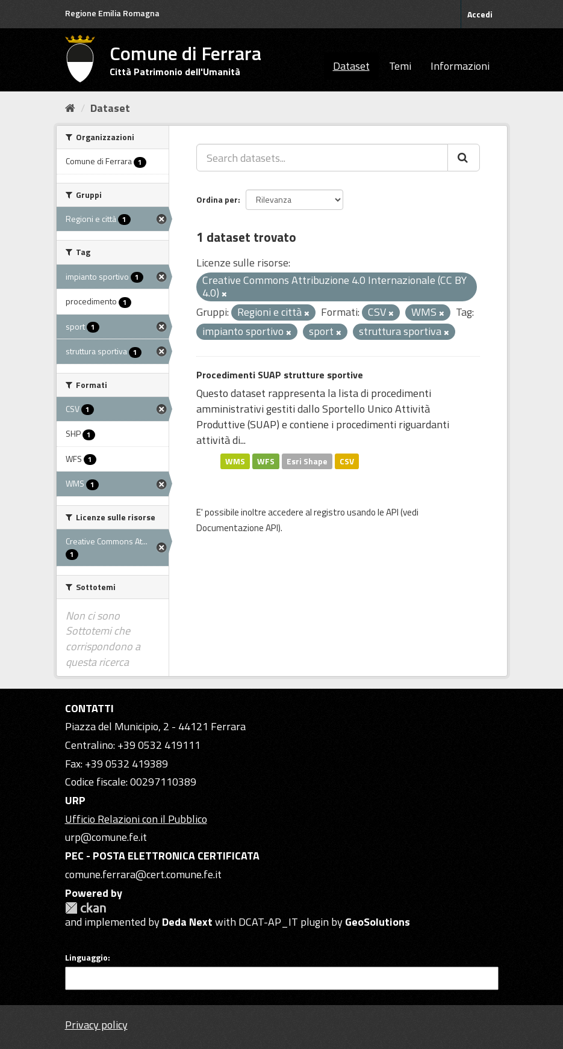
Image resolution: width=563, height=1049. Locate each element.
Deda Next (187, 922)
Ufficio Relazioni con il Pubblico (136, 819)
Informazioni (460, 66)
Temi (400, 66)
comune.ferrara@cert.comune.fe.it (143, 874)
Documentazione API (237, 528)
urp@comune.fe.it (106, 837)
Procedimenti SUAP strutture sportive (279, 375)
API (392, 512)
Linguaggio (86, 958)
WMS (235, 461)
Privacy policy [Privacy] (96, 1025)
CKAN (85, 908)
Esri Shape (307, 461)
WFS (266, 461)
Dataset (351, 66)
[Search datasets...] (322, 157)
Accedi (480, 14)
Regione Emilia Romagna (112, 13)
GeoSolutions (377, 922)
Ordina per (217, 199)
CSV (347, 461)
